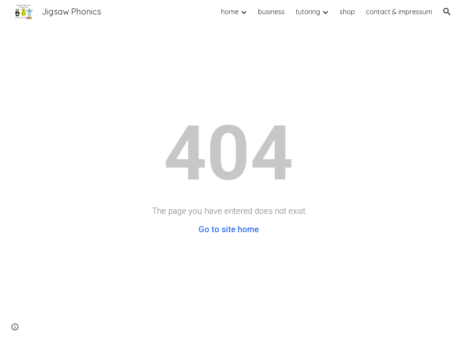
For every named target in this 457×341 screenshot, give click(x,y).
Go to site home (229, 229)
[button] (447, 12)
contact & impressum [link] (399, 12)
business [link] (271, 12)
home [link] (229, 12)
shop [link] (347, 12)
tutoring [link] (308, 12)
